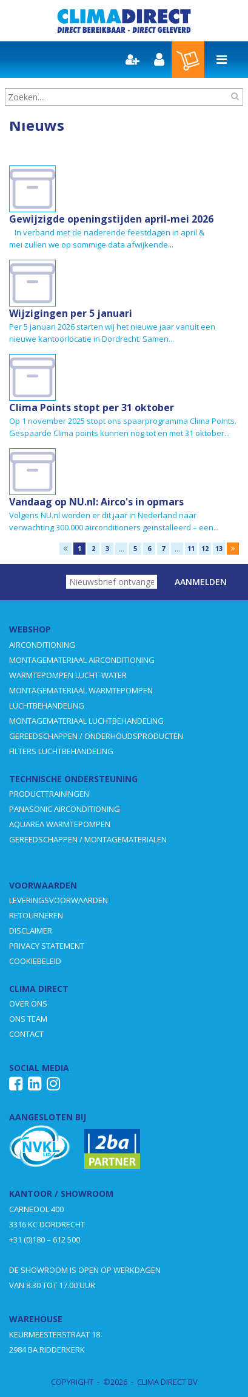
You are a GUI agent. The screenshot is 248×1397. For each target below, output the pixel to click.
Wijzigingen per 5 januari (70, 313)
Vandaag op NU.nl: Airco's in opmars (96, 501)
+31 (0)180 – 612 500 (44, 1239)
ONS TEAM (28, 1018)
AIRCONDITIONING (42, 644)
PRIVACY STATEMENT (46, 945)
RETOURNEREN (36, 915)
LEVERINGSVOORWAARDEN (58, 900)
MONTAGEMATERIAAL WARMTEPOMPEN (81, 690)
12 (205, 548)
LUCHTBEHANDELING (46, 705)
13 (219, 548)
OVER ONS (28, 1003)
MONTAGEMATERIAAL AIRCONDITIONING (82, 659)
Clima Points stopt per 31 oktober (91, 407)
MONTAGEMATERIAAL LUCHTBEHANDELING (86, 720)
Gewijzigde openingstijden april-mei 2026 (111, 219)
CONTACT (26, 1033)
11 (191, 548)
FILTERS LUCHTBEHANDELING (61, 751)
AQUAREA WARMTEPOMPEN (59, 824)
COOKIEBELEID (35, 960)
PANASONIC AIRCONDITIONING (64, 808)
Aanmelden (201, 582)
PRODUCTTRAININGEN (49, 793)
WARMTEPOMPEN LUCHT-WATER (68, 675)
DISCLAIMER (30, 930)
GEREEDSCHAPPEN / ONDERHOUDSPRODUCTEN (96, 735)
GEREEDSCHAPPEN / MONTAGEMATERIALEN (88, 839)
